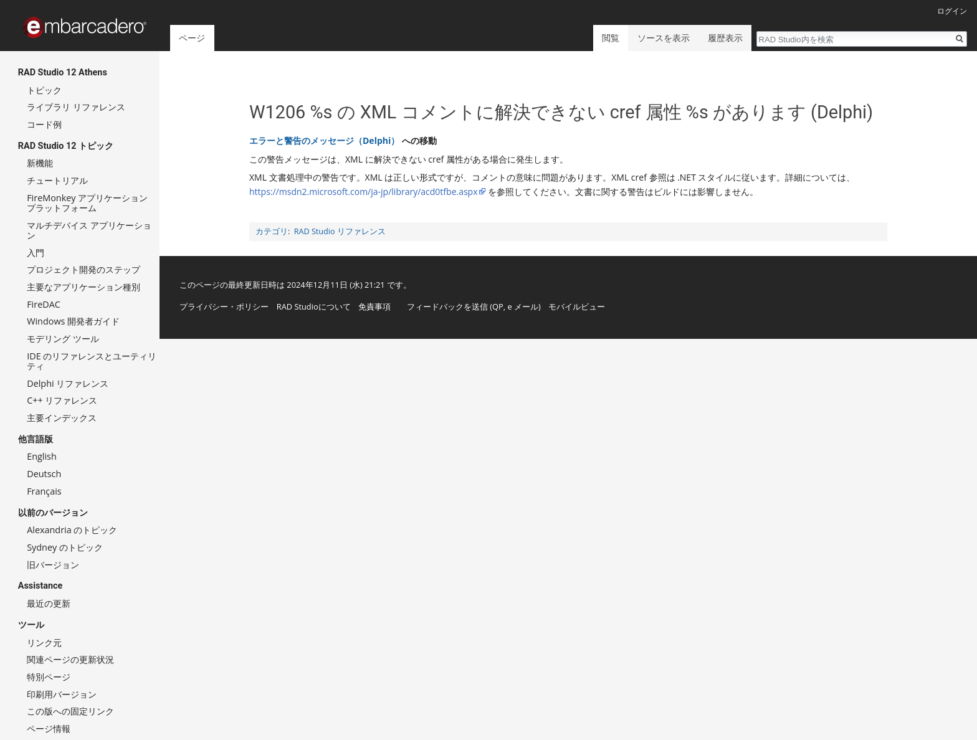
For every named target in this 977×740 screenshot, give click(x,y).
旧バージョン (53, 565)
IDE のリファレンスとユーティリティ (91, 361)
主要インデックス (62, 418)
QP (497, 306)
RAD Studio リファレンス (340, 231)
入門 (35, 253)
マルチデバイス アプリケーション (89, 230)
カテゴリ (271, 231)
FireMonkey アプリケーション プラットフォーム (87, 203)
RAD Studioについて (314, 306)
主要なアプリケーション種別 (83, 287)
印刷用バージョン (62, 694)
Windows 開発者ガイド (73, 321)
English (42, 456)
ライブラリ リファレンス (76, 107)
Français (44, 491)
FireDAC (43, 304)
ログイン (952, 11)
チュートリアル (57, 180)
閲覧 (610, 38)
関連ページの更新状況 (70, 659)
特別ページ (48, 677)
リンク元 (44, 642)
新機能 (40, 163)
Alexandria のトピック (72, 530)
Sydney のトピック (65, 547)
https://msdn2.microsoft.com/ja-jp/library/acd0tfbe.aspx (363, 191)
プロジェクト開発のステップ (83, 269)
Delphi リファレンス (67, 383)
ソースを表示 (663, 38)
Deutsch (44, 474)
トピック (44, 90)
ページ (192, 38)
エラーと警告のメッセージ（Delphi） (324, 140)
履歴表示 (725, 38)
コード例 (44, 124)
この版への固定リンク (70, 711)
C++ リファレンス (62, 400)
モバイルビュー (576, 306)
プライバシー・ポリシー (224, 306)
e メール (522, 306)
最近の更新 (48, 603)
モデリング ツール (63, 338)
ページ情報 (48, 728)
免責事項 (374, 306)
